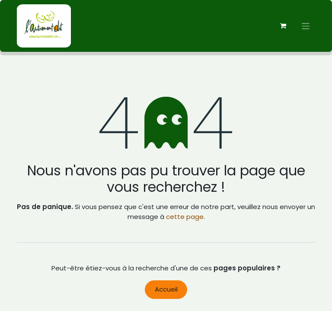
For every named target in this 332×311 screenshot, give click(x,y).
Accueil (166, 289)
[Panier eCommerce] (283, 26)
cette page (185, 216)
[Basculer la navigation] (306, 25)
